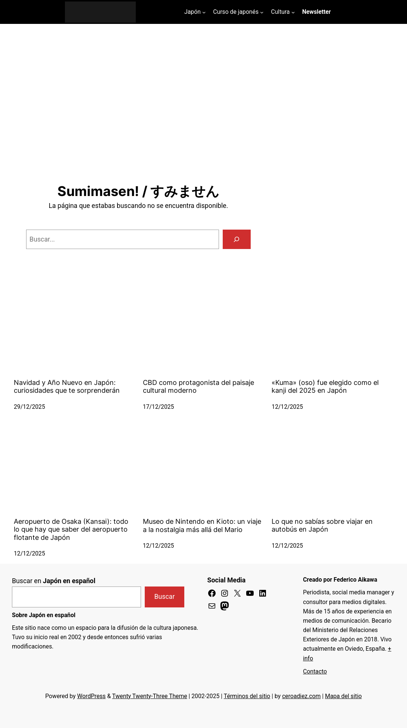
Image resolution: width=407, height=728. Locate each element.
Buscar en (54, 581)
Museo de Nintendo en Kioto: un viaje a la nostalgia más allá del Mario (202, 525)
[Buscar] (237, 239)
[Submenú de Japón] (204, 11)
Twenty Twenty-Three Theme (149, 696)
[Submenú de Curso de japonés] (261, 11)
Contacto (315, 671)
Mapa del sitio (343, 696)
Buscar (164, 596)
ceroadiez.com (301, 696)
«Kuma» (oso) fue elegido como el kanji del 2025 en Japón (325, 386)
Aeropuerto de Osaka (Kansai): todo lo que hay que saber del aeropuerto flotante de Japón (71, 529)
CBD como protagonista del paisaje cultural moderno (198, 386)
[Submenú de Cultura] (293, 11)
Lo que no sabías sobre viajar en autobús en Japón (322, 525)
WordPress (91, 696)
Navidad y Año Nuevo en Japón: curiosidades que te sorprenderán (67, 386)
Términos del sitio (247, 696)
